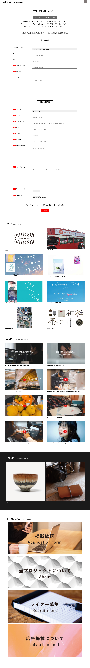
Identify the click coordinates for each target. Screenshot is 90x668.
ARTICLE (34, 653)
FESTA (61, 653)
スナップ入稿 (80, 658)
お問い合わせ (71, 658)
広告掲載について (62, 658)
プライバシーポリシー (33, 175)
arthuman (13, 2)
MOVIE (43, 653)
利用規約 (53, 658)
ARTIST (52, 653)
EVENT (16, 653)
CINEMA (25, 653)
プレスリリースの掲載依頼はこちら (45, 20)
